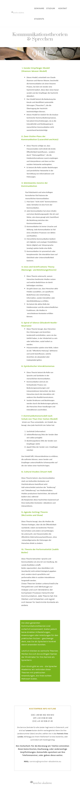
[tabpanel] (40, 38)
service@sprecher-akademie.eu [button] (45, 761)
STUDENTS (39, 19)
